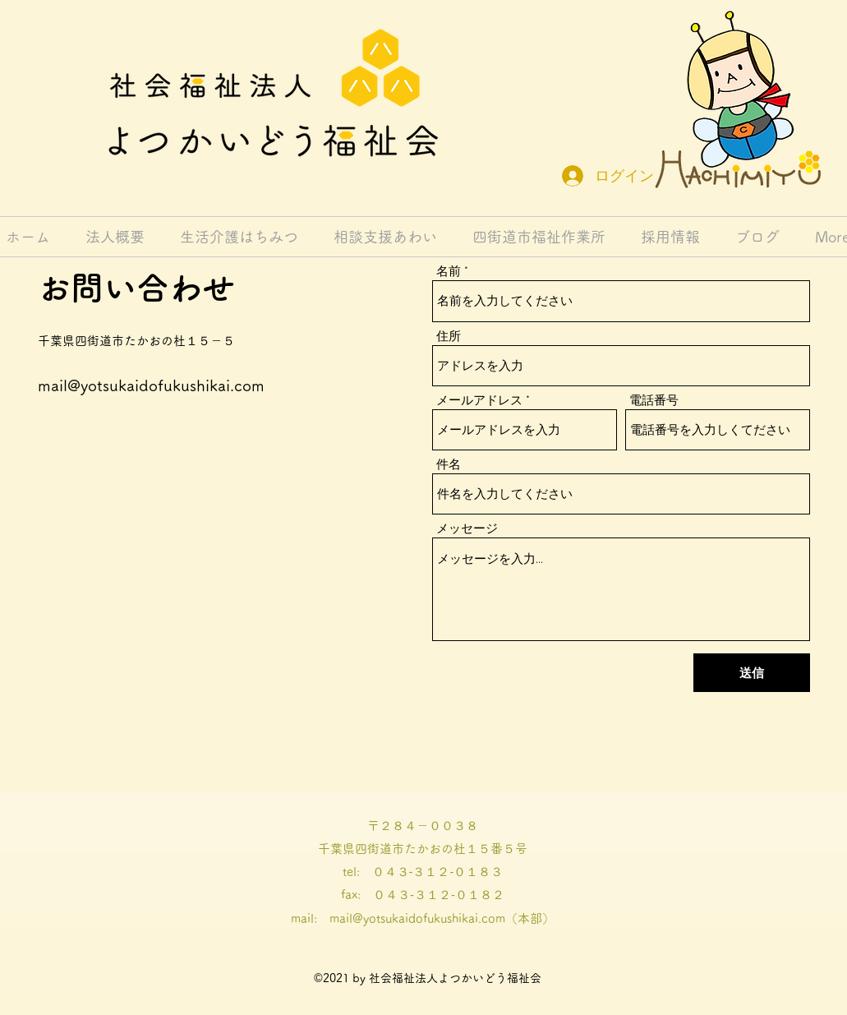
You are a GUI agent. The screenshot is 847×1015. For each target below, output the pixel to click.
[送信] (751, 672)
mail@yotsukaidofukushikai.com (151, 385)
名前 (448, 271)
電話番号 (654, 400)
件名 (448, 465)
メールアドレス (479, 400)
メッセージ (467, 529)
